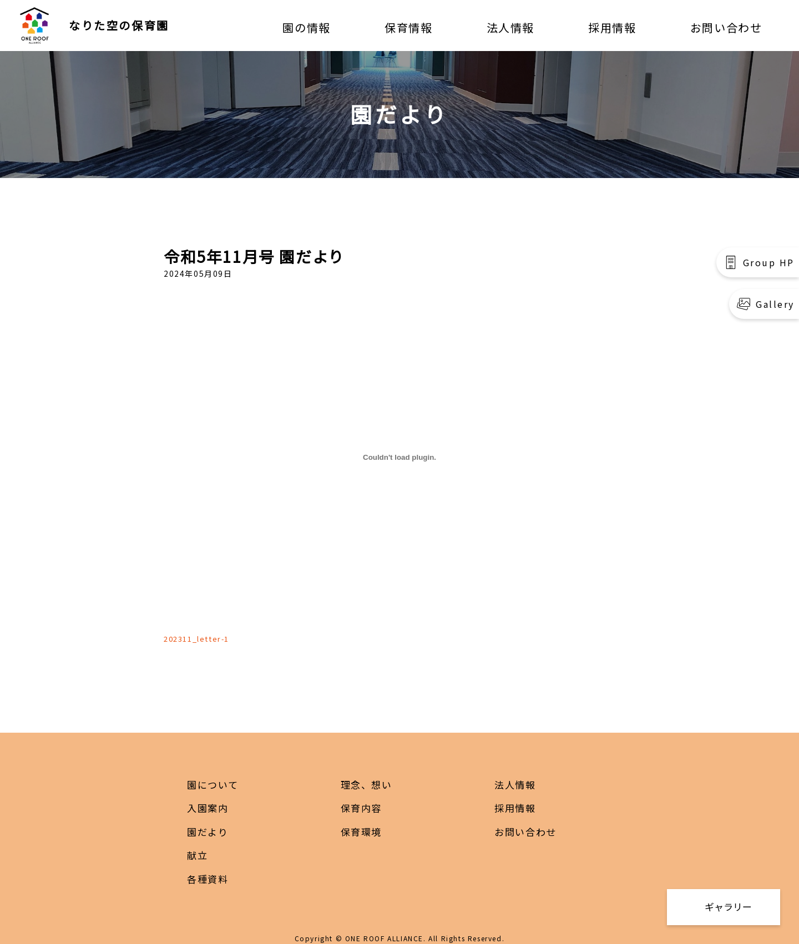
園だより (207, 832)
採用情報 (612, 27)
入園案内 (207, 808)
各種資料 (207, 879)
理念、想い (366, 784)
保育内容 (361, 808)
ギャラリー (728, 906)
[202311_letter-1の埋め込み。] (399, 457)
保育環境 (361, 832)
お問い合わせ (726, 27)
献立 (197, 855)
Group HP (769, 262)
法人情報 (510, 27)
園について (212, 784)
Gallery (775, 304)
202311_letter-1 (196, 638)
